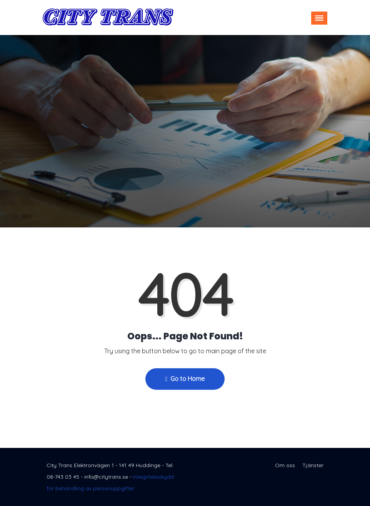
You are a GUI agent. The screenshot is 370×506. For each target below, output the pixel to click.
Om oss (285, 465)
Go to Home (185, 378)
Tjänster (312, 465)
